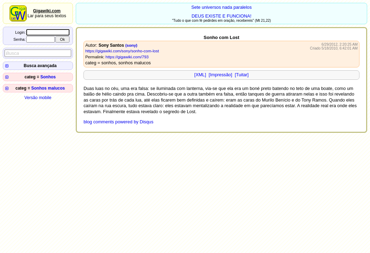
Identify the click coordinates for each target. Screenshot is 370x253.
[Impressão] (220, 74)
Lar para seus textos (46, 13)
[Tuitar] (242, 74)
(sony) (131, 45)
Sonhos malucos (48, 88)
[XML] (200, 74)
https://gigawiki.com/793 (127, 57)
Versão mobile (37, 97)
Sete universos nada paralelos (221, 7)
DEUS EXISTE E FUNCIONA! (221, 16)
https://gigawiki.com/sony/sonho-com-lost (122, 51)
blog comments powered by (118, 121)
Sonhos (48, 76)
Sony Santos (111, 45)
